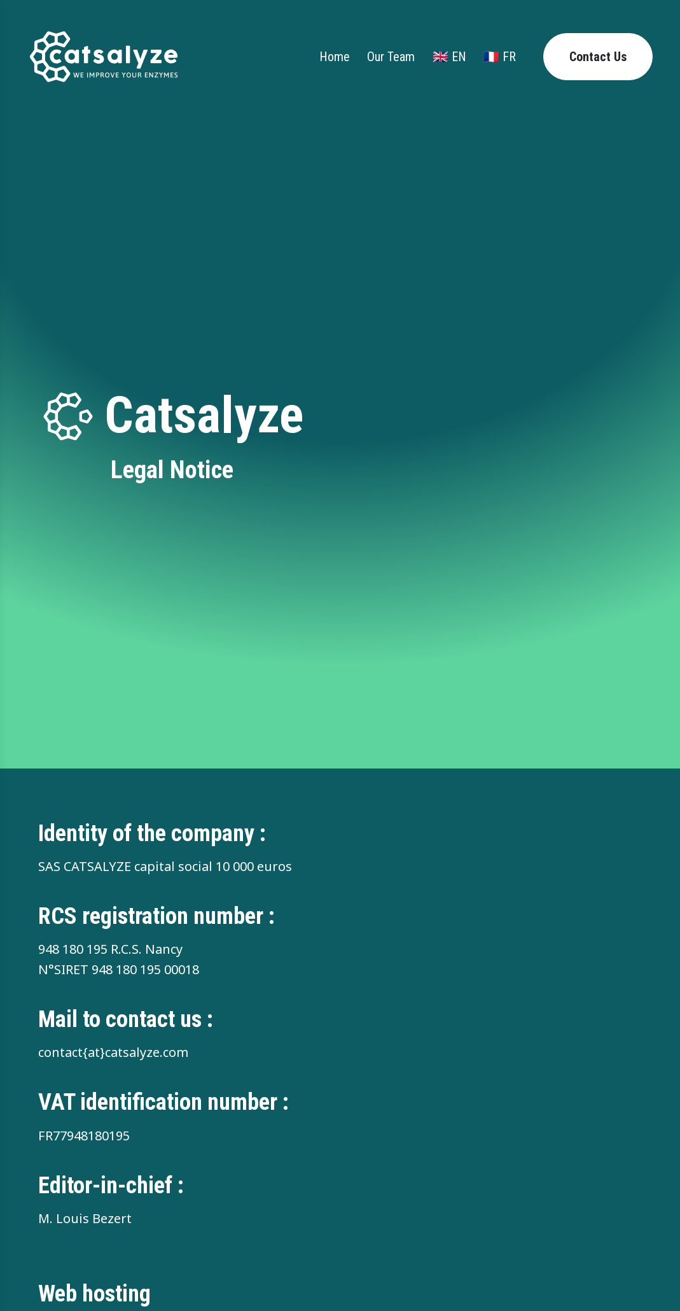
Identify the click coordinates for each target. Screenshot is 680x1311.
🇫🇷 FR (499, 56)
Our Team (391, 56)
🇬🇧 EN (449, 56)
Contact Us (598, 56)
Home (334, 56)
